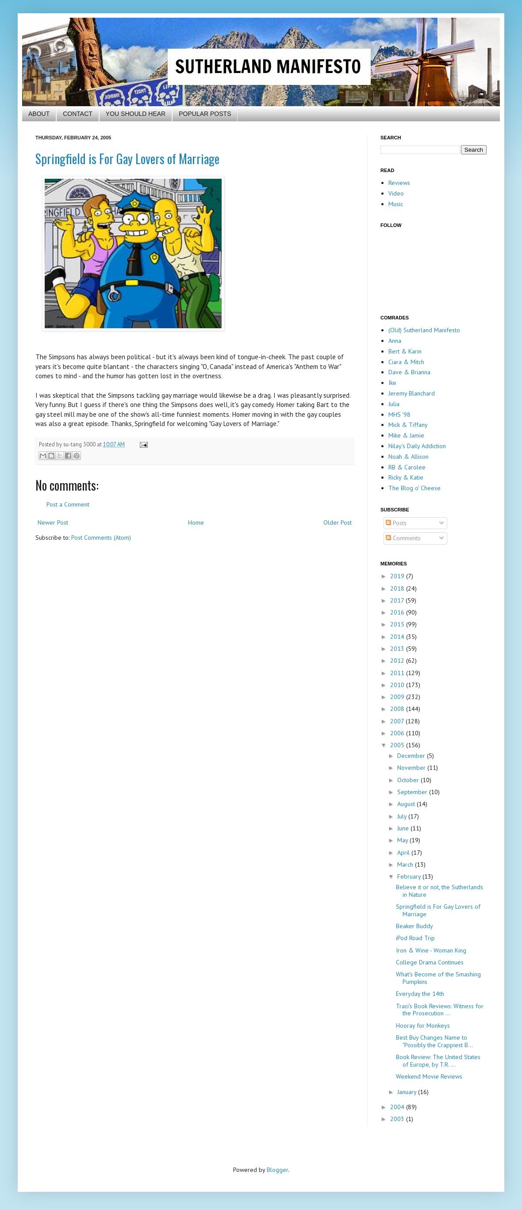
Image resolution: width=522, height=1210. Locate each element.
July (402, 816)
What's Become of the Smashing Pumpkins (438, 978)
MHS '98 (399, 415)
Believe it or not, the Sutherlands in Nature (439, 891)
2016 (398, 612)
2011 (398, 673)
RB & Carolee (407, 467)
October (409, 780)
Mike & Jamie (406, 435)
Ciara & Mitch (406, 362)
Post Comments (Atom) (101, 538)
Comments (403, 538)
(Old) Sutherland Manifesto (424, 330)
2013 (398, 649)
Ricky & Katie (405, 477)
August (407, 804)
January (407, 1092)
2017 (398, 600)
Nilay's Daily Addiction (417, 446)
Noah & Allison (408, 457)
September (413, 792)
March (406, 864)
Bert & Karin (405, 351)
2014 (398, 637)
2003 (398, 1119)
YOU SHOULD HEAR (135, 113)
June (404, 828)
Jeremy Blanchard (411, 393)
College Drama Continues (430, 962)
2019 (398, 576)
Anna (394, 341)
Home (196, 522)
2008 (398, 709)
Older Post (337, 522)
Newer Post (53, 522)
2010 (398, 685)
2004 (398, 1107)
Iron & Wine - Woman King (431, 950)
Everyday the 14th (420, 994)
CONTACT (77, 113)
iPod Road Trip (415, 938)
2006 (398, 733)
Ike (392, 383)
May (403, 840)
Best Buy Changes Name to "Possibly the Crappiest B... (434, 1041)
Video (396, 193)
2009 (398, 697)
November (412, 768)
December (412, 756)
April (404, 853)
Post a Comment (67, 504)
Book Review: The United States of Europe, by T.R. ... (438, 1060)
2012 (398, 661)
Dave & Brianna (409, 372)
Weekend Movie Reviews (429, 1076)
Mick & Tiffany (408, 425)
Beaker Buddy (414, 926)
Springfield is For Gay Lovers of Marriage (127, 159)
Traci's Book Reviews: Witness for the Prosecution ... (440, 1010)
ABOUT (39, 113)
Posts (396, 523)
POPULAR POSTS (205, 113)
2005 (398, 745)
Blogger (277, 1170)
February (409, 876)
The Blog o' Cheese (414, 488)
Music (395, 204)
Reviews (399, 183)
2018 (398, 588)
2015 (398, 624)
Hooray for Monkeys (423, 1025)
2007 (398, 721)
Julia (393, 404)
